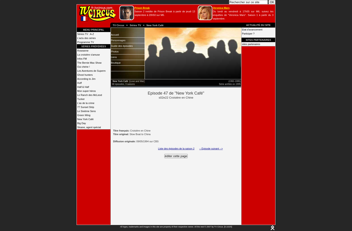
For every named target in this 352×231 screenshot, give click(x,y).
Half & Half (83, 87)
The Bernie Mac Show (89, 62)
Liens (114, 57)
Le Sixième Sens (86, 111)
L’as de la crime (85, 103)
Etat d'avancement (252, 29)
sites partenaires (251, 44)
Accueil (115, 34)
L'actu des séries (86, 38)
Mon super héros (86, 91)
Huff (79, 83)
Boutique (116, 62)
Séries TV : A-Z (85, 34)
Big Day (81, 123)
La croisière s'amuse (88, 54)
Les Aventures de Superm (91, 70)
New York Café (154, 25)
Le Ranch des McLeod (89, 95)
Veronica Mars (221, 7)
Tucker (81, 99)
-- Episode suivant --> (211, 148)
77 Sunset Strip (85, 107)
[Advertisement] (183, 114)
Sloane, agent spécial (89, 127)
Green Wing (83, 115)
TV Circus (118, 25)
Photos (115, 51)
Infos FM (82, 58)
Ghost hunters (85, 74)
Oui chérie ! (83, 66)
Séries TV (135, 25)
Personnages (118, 40)
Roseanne (82, 50)
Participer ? (248, 33)
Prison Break (142, 7)
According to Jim (86, 79)
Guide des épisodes (122, 46)
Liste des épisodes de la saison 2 (176, 148)
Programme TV (85, 42)
